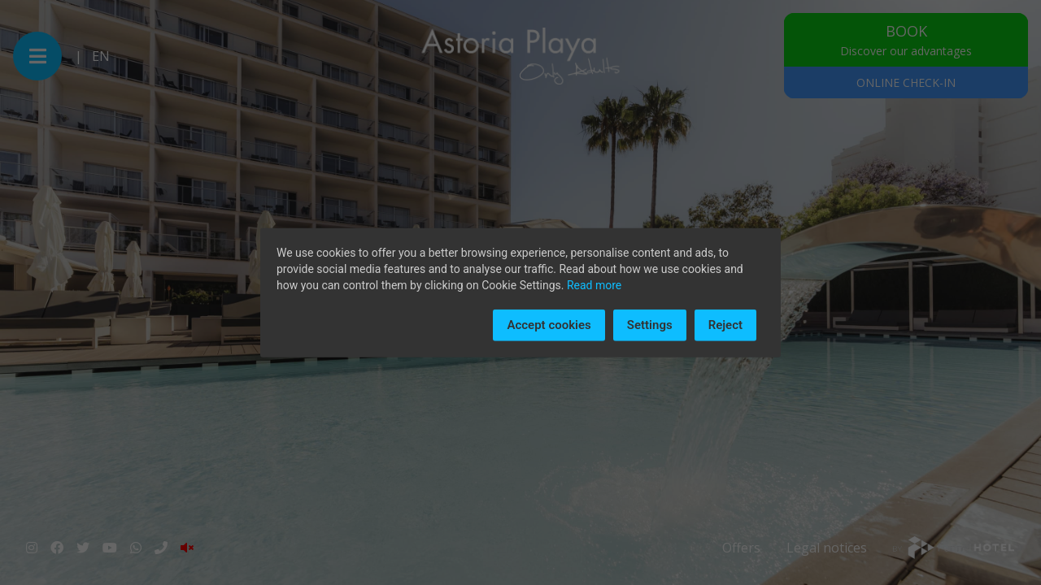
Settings (650, 325)
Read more (594, 285)
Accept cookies (548, 325)
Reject (725, 325)
